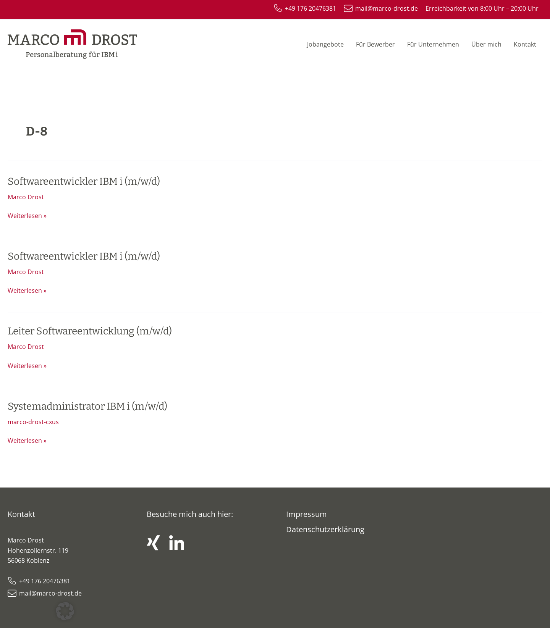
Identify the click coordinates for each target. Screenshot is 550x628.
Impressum (306, 514)
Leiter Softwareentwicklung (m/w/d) (90, 331)
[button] (65, 611)
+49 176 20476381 (44, 581)
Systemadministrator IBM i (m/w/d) (87, 406)
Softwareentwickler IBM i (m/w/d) (84, 181)
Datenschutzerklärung (325, 529)
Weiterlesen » (27, 215)
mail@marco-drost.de (50, 593)
